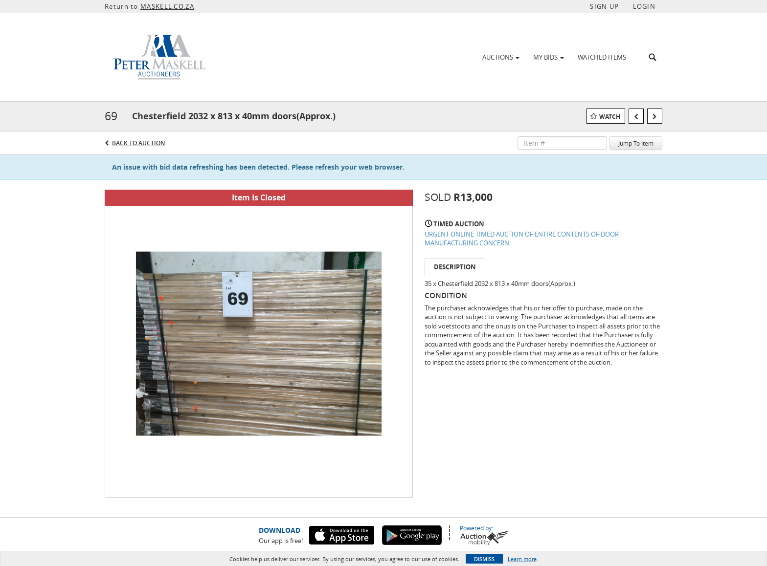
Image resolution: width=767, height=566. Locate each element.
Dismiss (484, 559)
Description (455, 266)
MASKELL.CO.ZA (167, 6)
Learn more (522, 559)
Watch (609, 116)
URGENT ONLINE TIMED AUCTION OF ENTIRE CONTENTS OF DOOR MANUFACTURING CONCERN (522, 239)
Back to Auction (138, 143)
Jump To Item (636, 143)
